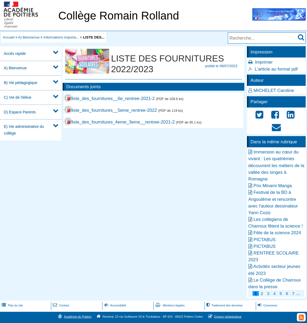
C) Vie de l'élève (17, 97)
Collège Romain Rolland (118, 15)
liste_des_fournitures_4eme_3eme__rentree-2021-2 (123, 122)
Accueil (8, 37)
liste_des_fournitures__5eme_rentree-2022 (114, 110)
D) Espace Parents (20, 112)
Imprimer (264, 62)
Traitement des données (223, 305)
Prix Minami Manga (273, 185)
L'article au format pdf (276, 69)
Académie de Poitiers (77, 316)
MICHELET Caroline (274, 90)
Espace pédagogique (228, 316)
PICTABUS (265, 239)
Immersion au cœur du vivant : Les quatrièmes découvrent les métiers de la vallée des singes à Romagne (276, 165)
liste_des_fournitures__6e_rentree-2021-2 (113, 98)
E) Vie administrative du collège (24, 129)
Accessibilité (114, 305)
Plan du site (12, 305)
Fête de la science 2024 (277, 232)
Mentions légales (169, 305)
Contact (60, 305)
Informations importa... (61, 37)
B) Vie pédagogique (20, 82)
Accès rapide (15, 53)
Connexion (267, 305)
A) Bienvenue (29, 37)
